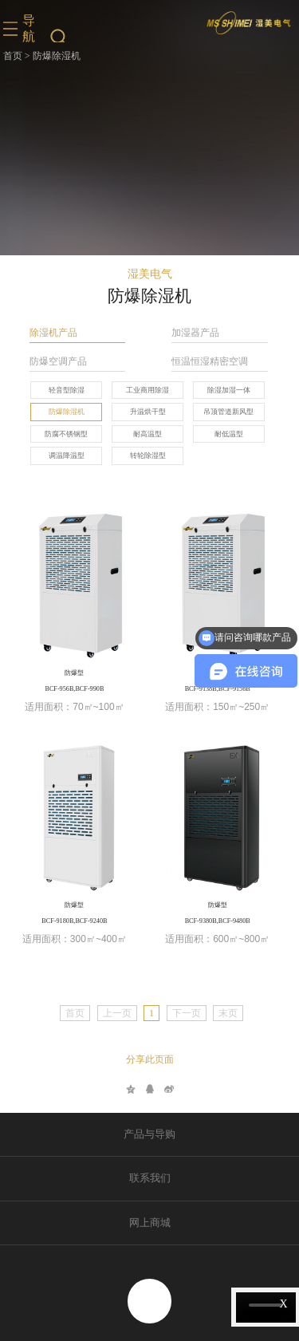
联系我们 (150, 1178)
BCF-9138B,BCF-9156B (217, 688)
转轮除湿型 (148, 455)
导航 (28, 28)
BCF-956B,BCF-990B (74, 688)
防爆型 (74, 672)
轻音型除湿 (67, 390)
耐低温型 (228, 434)
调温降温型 (67, 455)
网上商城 (150, 1223)
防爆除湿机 (67, 412)
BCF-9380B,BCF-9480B (217, 921)
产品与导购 (149, 1134)
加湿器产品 (195, 333)
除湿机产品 (53, 333)
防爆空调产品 (58, 362)
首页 (12, 55)
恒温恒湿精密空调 (209, 362)
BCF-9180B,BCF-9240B (74, 921)
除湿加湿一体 (228, 390)
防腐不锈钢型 (66, 434)
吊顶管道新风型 (228, 412)
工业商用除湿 (147, 390)
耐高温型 (147, 434)
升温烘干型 (148, 412)
